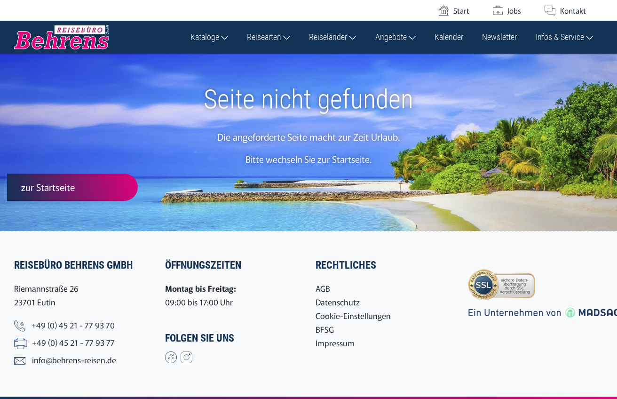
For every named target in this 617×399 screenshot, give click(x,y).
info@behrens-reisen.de (74, 360)
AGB (323, 288)
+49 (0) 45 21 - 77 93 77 (73, 342)
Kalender (449, 37)
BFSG (325, 329)
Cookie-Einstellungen (353, 315)
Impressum (335, 343)
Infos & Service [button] (564, 37)
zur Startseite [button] (48, 187)
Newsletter (499, 37)
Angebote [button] (395, 37)
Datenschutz (338, 302)
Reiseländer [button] (332, 37)
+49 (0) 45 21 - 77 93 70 (73, 325)
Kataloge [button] (209, 37)
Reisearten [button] (268, 37)
